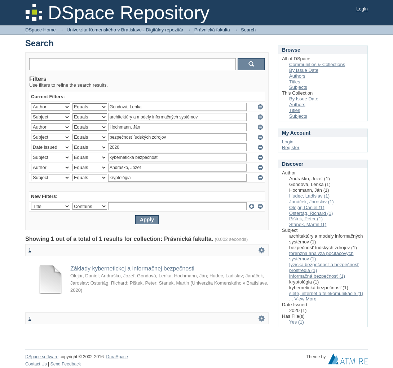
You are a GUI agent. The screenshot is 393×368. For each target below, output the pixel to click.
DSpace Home (40, 30)
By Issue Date (303, 70)
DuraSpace (117, 356)
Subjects (298, 87)
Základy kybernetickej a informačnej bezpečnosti (132, 268)
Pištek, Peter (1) (306, 218)
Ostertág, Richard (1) (311, 213)
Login (362, 9)
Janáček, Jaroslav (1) (311, 201)
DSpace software (41, 356)
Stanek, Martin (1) (307, 224)
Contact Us (36, 364)
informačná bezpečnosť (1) (317, 276)
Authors (297, 76)
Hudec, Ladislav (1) (309, 196)
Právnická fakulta (212, 30)
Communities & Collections (317, 64)
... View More (303, 299)
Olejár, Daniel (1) (306, 207)
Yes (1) (296, 322)
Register (290, 147)
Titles (294, 82)
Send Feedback (65, 364)
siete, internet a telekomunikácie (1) (326, 293)
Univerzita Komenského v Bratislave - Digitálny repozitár (125, 30)
